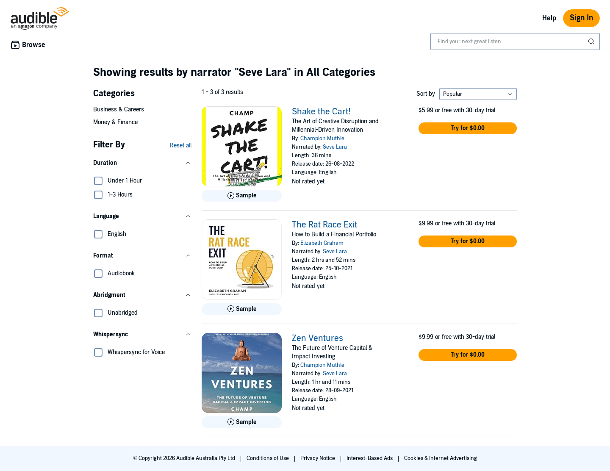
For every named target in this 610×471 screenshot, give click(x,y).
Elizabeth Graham (322, 243)
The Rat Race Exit (324, 225)
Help (549, 18)
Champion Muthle (322, 138)
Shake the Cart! (321, 112)
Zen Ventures (317, 338)
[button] (142, 163)
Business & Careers (118, 109)
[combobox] (515, 41)
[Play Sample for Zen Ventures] (242, 422)
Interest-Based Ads (370, 458)
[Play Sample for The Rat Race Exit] (242, 309)
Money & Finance (115, 122)
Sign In (581, 18)
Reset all (180, 145)
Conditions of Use (268, 458)
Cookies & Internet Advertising (440, 458)
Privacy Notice (318, 458)
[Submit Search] (592, 41)
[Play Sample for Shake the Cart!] (242, 196)
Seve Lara (335, 147)
